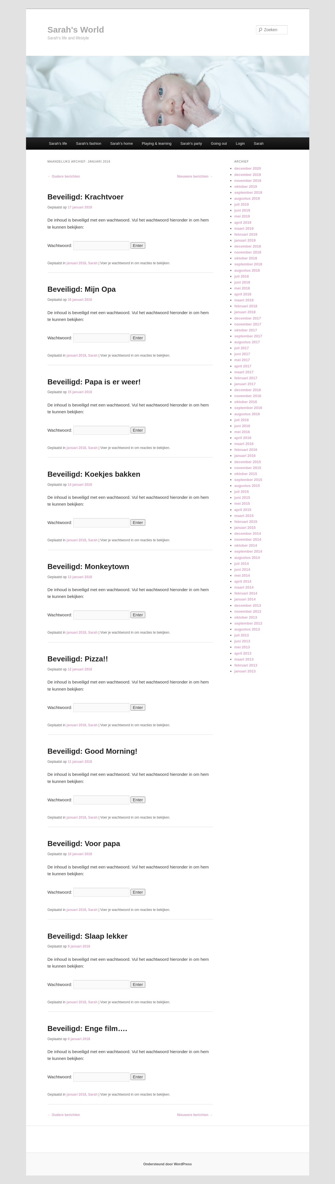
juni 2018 (242, 282)
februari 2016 (245, 450)
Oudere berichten (64, 176)
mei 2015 (242, 503)
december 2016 (247, 390)
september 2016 (248, 408)
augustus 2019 (247, 198)
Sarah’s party (191, 143)
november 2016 (247, 396)
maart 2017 (244, 372)
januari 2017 (245, 384)
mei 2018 (242, 288)
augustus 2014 (247, 557)
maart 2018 (244, 300)
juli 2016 (241, 420)
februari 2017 (245, 378)
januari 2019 (245, 240)
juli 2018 (241, 276)
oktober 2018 (245, 258)
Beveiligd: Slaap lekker (88, 936)
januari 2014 (245, 599)
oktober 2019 (245, 186)
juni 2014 (242, 569)
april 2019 (242, 222)
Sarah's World (76, 29)
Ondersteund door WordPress (167, 1164)
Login (240, 143)
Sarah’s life (58, 143)
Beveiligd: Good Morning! (93, 751)
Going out (219, 143)
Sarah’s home (121, 143)
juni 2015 (242, 497)
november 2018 (247, 252)
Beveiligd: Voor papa (84, 843)
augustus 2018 (247, 270)
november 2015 (247, 468)
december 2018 (247, 246)
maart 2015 (244, 516)
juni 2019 (242, 210)
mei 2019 (242, 216)
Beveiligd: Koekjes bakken (94, 474)
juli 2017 (241, 348)
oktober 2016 (245, 402)
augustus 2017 (247, 342)
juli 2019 (241, 204)
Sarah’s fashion (88, 143)
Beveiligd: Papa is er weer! (94, 382)
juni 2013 (242, 641)
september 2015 (248, 480)
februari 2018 (245, 306)
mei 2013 (242, 647)
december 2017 (247, 318)
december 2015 (247, 462)
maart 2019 (244, 228)
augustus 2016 (247, 414)
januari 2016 (245, 455)
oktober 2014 (245, 545)
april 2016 (242, 438)
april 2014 (242, 581)
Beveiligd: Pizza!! (78, 659)
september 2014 (248, 551)
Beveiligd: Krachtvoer (86, 197)
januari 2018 (76, 263)
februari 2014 (245, 593)
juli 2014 (241, 563)
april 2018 (242, 294)
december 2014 (247, 533)
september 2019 (248, 192)
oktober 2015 (245, 474)
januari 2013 (245, 671)
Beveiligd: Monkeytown (88, 566)
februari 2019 (245, 234)
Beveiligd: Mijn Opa (82, 289)
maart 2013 (244, 659)
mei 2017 (242, 360)
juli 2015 (241, 491)
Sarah (259, 143)
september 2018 (248, 264)
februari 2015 (245, 521)
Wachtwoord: (88, 245)
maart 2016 (244, 444)
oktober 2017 (245, 330)
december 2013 (247, 605)
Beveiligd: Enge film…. (87, 1028)
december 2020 (247, 168)
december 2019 (247, 175)
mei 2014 (242, 575)
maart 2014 (244, 587)
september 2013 (248, 623)
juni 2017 (242, 354)
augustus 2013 (247, 629)
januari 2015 (245, 527)
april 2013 (242, 653)
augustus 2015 (247, 486)
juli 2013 (241, 635)
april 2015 (242, 510)
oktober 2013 (245, 617)
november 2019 (247, 180)
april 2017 (242, 366)
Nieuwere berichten (195, 176)
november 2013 (247, 611)
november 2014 (247, 539)
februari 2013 (245, 665)
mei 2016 (242, 432)
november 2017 (247, 324)
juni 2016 (242, 426)
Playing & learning (157, 143)
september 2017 (248, 336)
